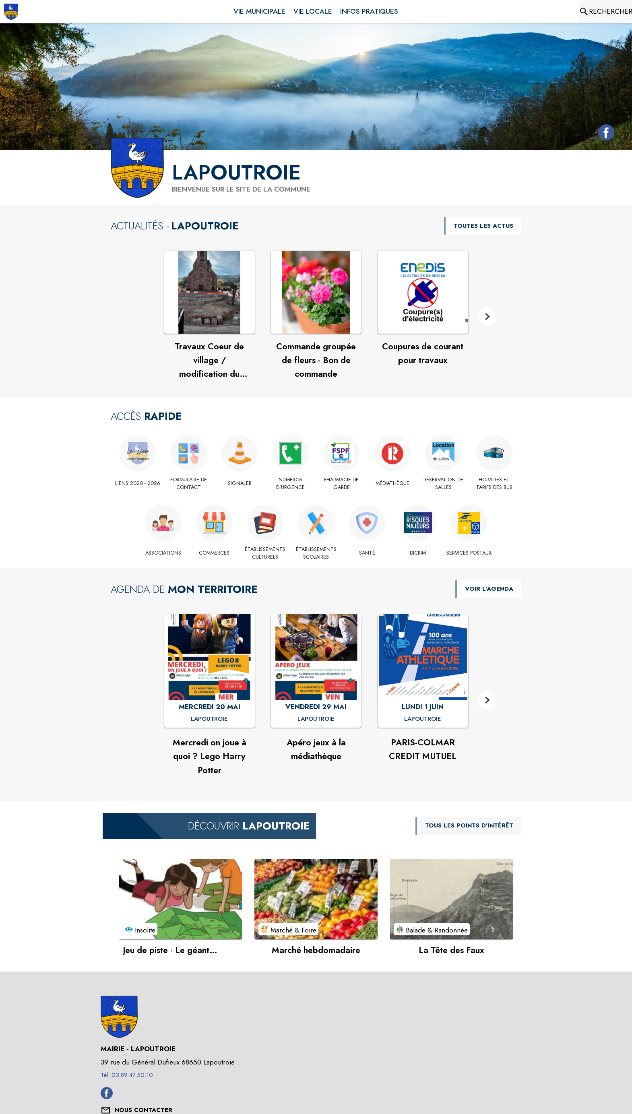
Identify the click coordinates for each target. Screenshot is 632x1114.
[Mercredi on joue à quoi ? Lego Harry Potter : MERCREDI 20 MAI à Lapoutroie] (209, 719)
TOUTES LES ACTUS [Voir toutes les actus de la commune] (483, 225)
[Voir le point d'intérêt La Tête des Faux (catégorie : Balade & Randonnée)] (451, 899)
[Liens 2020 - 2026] (137, 483)
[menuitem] (259, 10)
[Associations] (163, 553)
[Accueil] (11, 12)
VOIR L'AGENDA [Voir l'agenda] (489, 588)
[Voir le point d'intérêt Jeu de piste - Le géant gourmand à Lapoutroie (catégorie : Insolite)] (180, 899)
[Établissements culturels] (265, 553)
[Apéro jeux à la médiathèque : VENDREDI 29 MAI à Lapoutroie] (316, 719)
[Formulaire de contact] (189, 483)
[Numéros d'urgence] (290, 483)
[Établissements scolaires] (316, 553)
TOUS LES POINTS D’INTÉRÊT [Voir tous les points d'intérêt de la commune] (469, 825)
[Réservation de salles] (443, 483)
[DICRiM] (418, 553)
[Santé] (366, 553)
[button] (487, 317)
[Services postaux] (468, 553)
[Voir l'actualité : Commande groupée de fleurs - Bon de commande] (316, 292)
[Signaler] (239, 483)
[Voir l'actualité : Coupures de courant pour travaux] (423, 292)
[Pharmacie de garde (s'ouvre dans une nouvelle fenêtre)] (341, 483)
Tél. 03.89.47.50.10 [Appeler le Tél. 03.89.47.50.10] (127, 1075)
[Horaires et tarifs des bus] (494, 483)
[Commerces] (214, 553)
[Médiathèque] (392, 483)
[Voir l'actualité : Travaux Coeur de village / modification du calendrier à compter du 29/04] (209, 292)
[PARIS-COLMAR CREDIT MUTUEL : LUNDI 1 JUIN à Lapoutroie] (422, 719)
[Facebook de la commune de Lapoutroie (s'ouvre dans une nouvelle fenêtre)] (604, 134)
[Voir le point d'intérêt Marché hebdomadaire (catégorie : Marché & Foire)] (316, 899)
